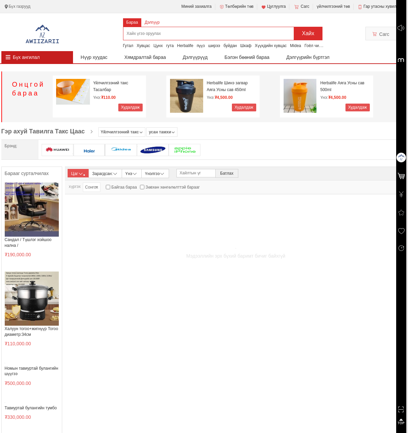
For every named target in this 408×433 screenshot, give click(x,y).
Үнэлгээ (155, 173)
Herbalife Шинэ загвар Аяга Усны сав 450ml (227, 86)
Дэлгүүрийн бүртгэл (308, 57)
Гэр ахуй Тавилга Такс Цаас (43, 131)
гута (169, 45)
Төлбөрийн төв (236, 7)
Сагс (301, 7)
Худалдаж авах (130, 108)
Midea (295, 45)
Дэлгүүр (152, 22)
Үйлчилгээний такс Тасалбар (110, 86)
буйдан (230, 45)
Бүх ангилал (26, 57)
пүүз (201, 45)
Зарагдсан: (105, 173)
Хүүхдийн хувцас (271, 45)
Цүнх (158, 45)
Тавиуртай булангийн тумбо (31, 408)
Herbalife (185, 45)
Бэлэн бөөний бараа (246, 57)
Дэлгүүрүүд (195, 57)
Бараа (132, 22)
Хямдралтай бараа (145, 57)
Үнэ (131, 173)
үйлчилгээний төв (333, 6)
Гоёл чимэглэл (318, 45)
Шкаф (245, 45)
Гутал (128, 45)
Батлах (226, 173)
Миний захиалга (196, 6)
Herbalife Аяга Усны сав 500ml (342, 86)
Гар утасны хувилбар (383, 6)
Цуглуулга (273, 7)
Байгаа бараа (124, 187)
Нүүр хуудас (94, 57)
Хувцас (143, 45)
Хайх (308, 33)
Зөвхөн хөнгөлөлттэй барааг (173, 187)
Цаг (78, 173)
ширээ (214, 45)
